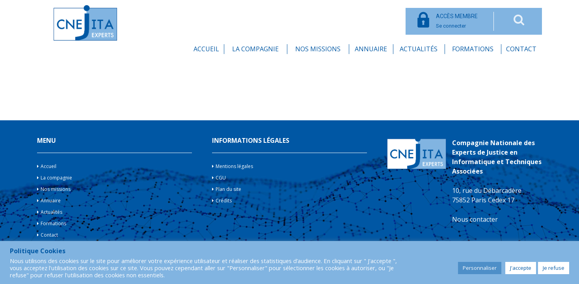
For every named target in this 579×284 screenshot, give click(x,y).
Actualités (419, 49)
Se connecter (457, 21)
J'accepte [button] (520, 267)
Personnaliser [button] (480, 267)
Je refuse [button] (553, 267)
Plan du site (228, 189)
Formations (472, 49)
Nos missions (318, 49)
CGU (221, 177)
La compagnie (255, 49)
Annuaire (371, 49)
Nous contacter (475, 219)
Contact (521, 49)
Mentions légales (234, 166)
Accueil (206, 49)
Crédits (224, 200)
